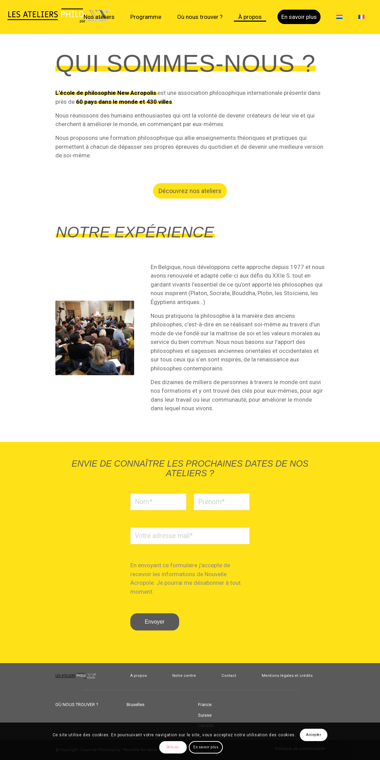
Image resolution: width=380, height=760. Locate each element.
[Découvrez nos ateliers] (190, 191)
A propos (138, 675)
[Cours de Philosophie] (59, 17)
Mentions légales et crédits (287, 675)
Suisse (204, 715)
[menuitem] (99, 17)
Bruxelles (135, 704)
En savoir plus (205, 747)
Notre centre (184, 675)
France (204, 704)
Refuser (173, 747)
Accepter (313, 735)
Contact (228, 675)
